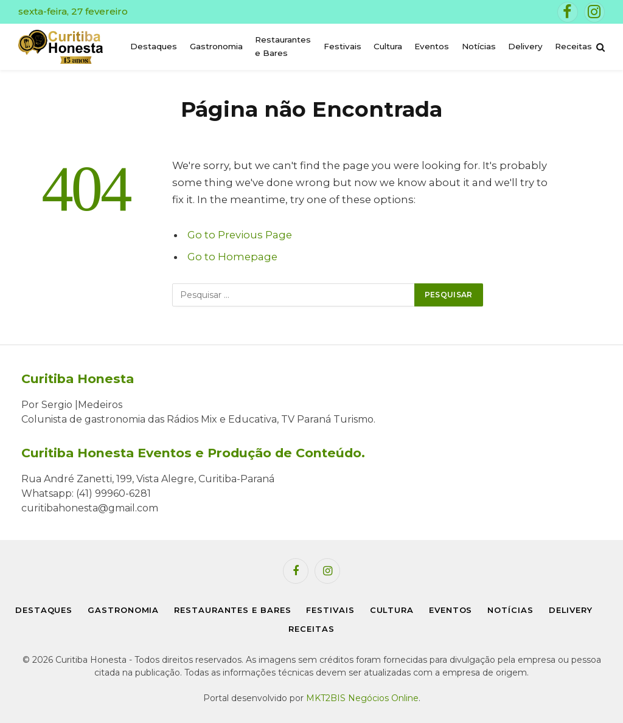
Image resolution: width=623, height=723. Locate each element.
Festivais (342, 46)
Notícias (479, 46)
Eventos (431, 46)
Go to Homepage (232, 257)
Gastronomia (216, 46)
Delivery (525, 46)
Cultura (388, 46)
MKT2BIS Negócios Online (362, 698)
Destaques (153, 46)
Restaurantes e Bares (283, 46)
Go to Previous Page (239, 235)
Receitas (573, 46)
